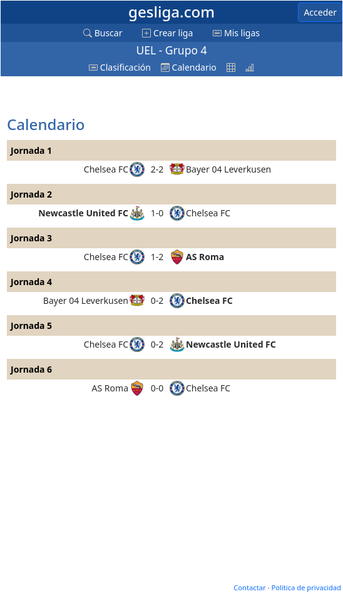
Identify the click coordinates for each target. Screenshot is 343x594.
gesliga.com (171, 11)
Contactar (249, 587)
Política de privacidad (306, 587)
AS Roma (205, 257)
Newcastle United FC (83, 213)
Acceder (320, 12)
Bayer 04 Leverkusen (228, 169)
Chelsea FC (106, 169)
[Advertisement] (107, 97)
